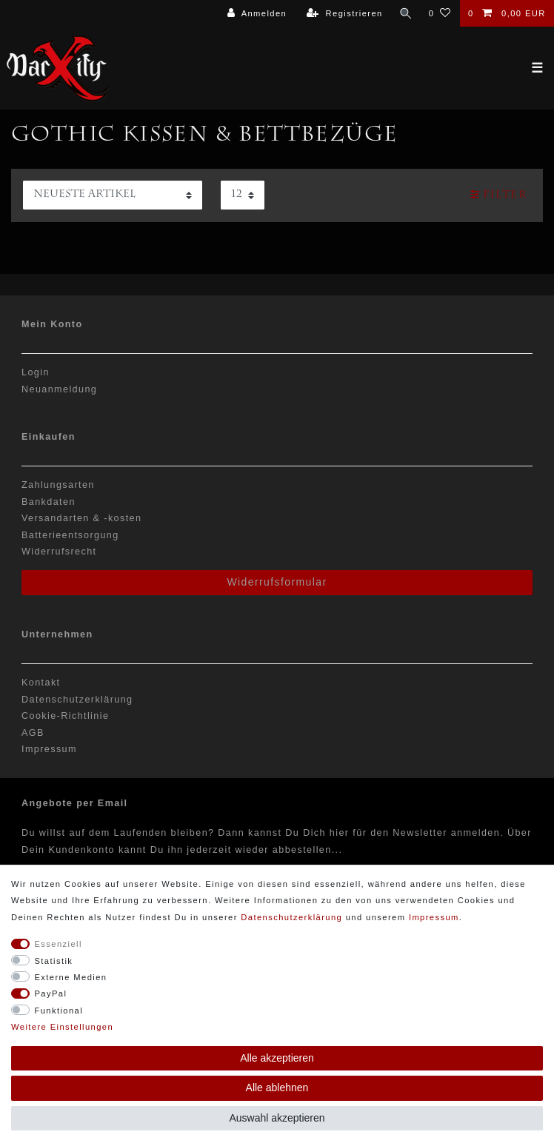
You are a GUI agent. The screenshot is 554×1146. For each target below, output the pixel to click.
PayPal (51, 993)
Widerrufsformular (277, 582)
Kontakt (41, 682)
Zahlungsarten (58, 485)
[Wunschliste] (439, 13)
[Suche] (405, 13)
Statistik (54, 960)
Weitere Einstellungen (62, 1026)
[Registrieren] (344, 13)
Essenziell (58, 943)
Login (35, 372)
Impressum (49, 749)
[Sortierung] (112, 195)
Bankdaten (48, 502)
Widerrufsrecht (58, 551)
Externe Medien (71, 977)
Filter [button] (498, 194)
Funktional (59, 1010)
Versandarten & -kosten (81, 518)
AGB (32, 733)
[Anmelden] (256, 13)
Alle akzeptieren (277, 1058)
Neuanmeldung (59, 389)
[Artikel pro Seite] (242, 195)
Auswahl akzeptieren (276, 1118)
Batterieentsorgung (70, 535)
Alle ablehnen (277, 1087)
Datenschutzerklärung (77, 699)
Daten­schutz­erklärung (291, 917)
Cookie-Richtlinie (65, 716)
